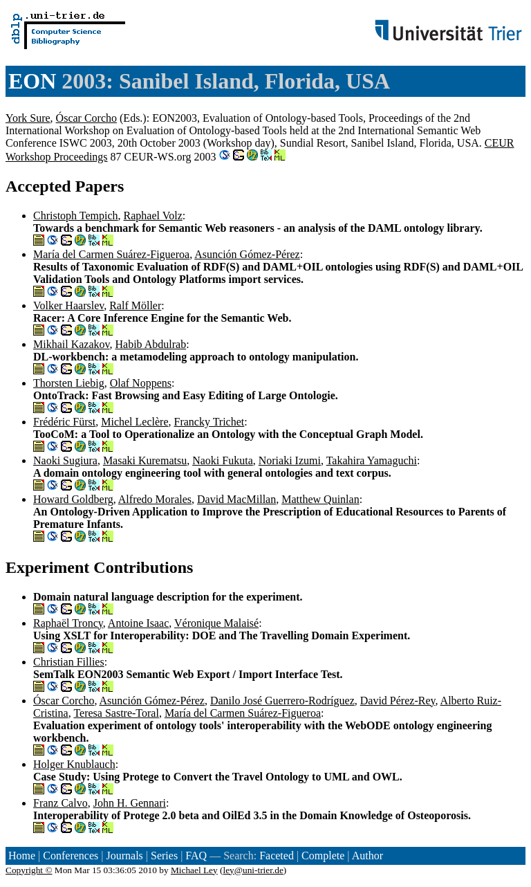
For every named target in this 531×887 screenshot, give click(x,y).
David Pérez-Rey (398, 700)
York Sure (28, 118)
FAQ (196, 855)
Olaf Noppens (140, 383)
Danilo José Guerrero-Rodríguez (282, 700)
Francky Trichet (209, 422)
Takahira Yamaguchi (371, 460)
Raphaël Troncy (68, 623)
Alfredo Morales (155, 499)
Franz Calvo (60, 803)
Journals (124, 855)
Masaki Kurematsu (145, 460)
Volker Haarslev (68, 305)
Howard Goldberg (73, 499)
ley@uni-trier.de (253, 870)
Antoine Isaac (138, 623)
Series (164, 855)
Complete (322, 855)
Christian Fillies (68, 662)
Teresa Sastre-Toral (115, 713)
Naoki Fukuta (222, 460)
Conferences (70, 855)
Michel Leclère (134, 422)
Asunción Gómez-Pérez (246, 254)
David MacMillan (236, 499)
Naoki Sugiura (65, 460)
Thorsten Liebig (68, 383)
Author (367, 855)
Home (21, 855)
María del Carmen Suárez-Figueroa (111, 254)
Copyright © (29, 870)
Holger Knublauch (74, 764)
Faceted (276, 855)
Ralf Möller (135, 305)
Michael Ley (194, 870)
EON (32, 80)
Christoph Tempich (75, 215)
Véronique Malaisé (216, 623)
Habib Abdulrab (150, 344)
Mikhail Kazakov (71, 344)
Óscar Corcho (86, 118)
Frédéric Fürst (64, 422)
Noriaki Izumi (290, 460)
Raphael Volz (153, 215)
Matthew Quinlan (320, 499)
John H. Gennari (129, 803)
